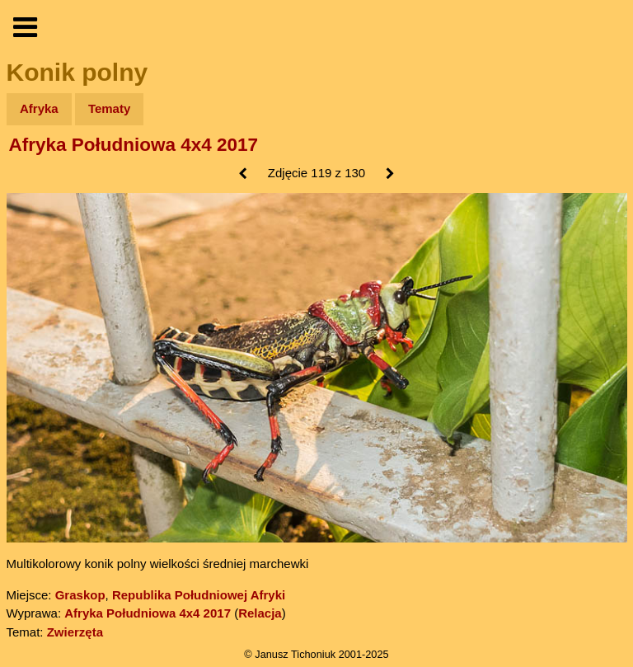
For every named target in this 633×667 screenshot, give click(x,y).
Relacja (260, 613)
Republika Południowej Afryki (198, 595)
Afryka (39, 108)
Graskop (80, 595)
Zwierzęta (75, 632)
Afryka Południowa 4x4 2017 (134, 144)
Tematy (109, 108)
